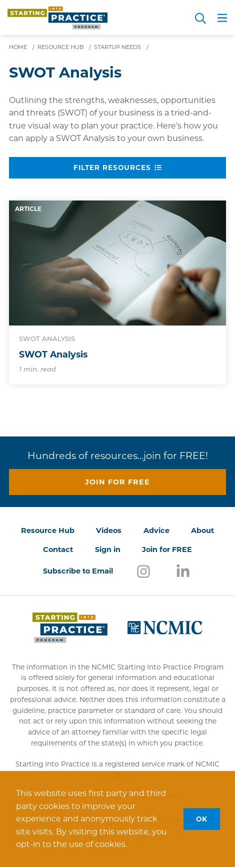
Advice (157, 530)
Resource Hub (47, 530)
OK (202, 818)
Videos (109, 530)
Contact (58, 549)
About (202, 530)
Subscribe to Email (78, 571)
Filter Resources (118, 168)
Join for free (117, 482)
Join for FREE (167, 549)
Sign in (107, 549)
